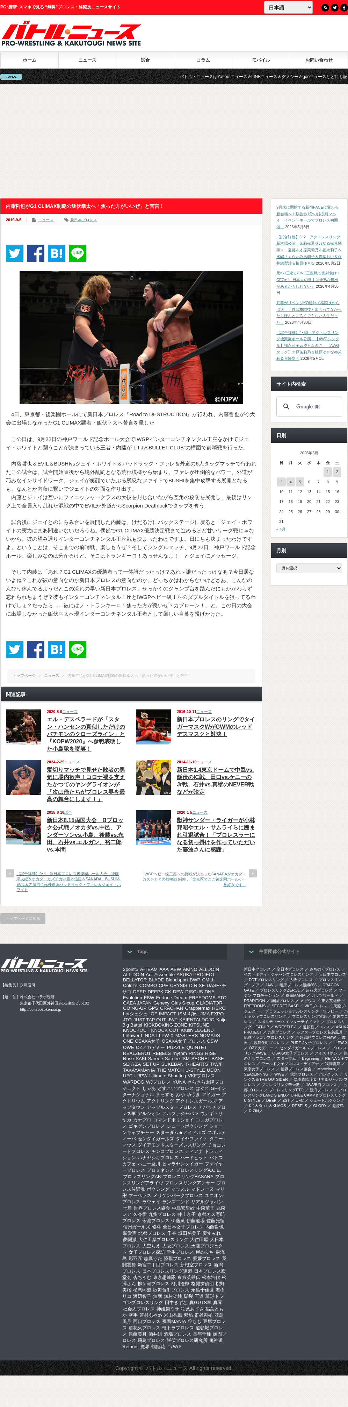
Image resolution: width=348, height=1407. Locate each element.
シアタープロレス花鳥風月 (320, 1032)
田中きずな (176, 1302)
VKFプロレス (201, 1075)
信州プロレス (301, 1074)
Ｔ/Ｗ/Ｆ (175, 1346)
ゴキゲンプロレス (147, 1126)
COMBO (148, 985)
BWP (195, 979)
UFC (127, 1075)
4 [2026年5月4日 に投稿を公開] (291, 482)
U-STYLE (195, 1070)
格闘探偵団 (202, 1283)
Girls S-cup (182, 1003)
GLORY (319, 1106)
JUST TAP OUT (149, 1019)
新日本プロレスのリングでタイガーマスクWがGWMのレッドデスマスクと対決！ (216, 726)
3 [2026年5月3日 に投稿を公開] (281, 482)
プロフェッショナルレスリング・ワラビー (301, 1011)
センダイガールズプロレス (303, 1048)
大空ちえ (151, 1245)
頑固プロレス (282, 1001)
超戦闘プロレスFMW (318, 1037)
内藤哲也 (214, 1227)
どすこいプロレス (176, 1088)
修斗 (156, 1227)
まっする (165, 1094)
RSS (325, 8)
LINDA (147, 1035)
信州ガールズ (136, 1227)
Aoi (149, 974)
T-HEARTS (196, 1064)
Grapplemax (197, 1008)
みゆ (180, 1094)
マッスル (180, 1189)
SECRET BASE (207, 1058)
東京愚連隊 (164, 1277)
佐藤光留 (215, 1220)
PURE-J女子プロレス (308, 1043)
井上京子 (186, 1214)
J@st (193, 1013)
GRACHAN (171, 1008)
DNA (210, 991)
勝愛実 (130, 1233)
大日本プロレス (332, 974)
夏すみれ (212, 1233)
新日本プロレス (83, 220)
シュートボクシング (187, 1126)
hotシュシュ (135, 1013)
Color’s (130, 985)
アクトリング (160, 1101)
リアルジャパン (207, 1201)
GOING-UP (134, 1008)
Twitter (335, 8)
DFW (178, 991)
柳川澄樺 (180, 1283)
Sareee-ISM (177, 1058)
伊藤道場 (196, 1220)
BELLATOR (135, 979)
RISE (210, 1053)
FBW (149, 997)
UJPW (140, 1075)
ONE (128, 1041)
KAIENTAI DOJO (196, 1019)
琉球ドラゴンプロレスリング (269, 1037)
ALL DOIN (133, 974)
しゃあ (149, 1088)
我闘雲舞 (332, 1064)
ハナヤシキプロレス (158, 1157)
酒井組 (155, 1334)
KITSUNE (199, 1025)
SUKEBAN (172, 1064)
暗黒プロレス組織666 (298, 985)
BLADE (156, 979)
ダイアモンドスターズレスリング (172, 1145)
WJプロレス (158, 1082)
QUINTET (197, 1047)
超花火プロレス (144, 1327)
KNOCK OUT (165, 1030)
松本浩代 (211, 1277)
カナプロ (142, 1119)
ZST (286, 1100)
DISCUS (194, 991)
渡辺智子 (142, 1296)
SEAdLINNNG (256, 1074)
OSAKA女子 (147, 1041)
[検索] (308, 406)
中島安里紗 (183, 1208)
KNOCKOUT (136, 1030)
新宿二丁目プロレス (158, 1264)
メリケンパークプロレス (178, 1195)
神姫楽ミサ (168, 1308)
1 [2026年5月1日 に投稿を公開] (328, 472)
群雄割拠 (204, 1315)
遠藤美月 (138, 1334)
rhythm (180, 1053)
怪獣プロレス (177, 1258)
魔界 (145, 1346)
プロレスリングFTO (286, 1090)
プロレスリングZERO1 (280, 990)
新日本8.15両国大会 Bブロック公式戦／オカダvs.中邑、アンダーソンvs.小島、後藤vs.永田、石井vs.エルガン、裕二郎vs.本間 (85, 835)
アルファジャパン (180, 1113)
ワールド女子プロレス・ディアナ (290, 1064)
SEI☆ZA (132, 1064)
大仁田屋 (199, 1239)
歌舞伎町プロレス (171, 1290)
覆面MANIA (174, 1321)
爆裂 (188, 1296)
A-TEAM (149, 969)
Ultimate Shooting (167, 1075)
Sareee (155, 1058)
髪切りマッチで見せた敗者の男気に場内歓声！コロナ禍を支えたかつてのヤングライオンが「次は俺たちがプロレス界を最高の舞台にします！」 (86, 784)
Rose (128, 1058)
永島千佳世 (202, 1290)
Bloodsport (177, 979)
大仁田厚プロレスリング (163, 1239)
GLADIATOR (209, 1003)
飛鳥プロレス (151, 1340)
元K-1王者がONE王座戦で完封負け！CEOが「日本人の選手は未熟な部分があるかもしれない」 (308, 279)
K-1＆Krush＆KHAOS (267, 1106)
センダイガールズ (156, 1138)
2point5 (130, 969)
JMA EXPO (212, 1013)
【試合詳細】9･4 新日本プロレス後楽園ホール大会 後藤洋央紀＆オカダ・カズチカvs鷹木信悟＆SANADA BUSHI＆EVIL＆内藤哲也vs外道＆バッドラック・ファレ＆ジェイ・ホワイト (68, 882)
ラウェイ (151, 1201)
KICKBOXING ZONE (165, 1025)
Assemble (164, 974)
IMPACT (167, 1013)
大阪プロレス (175, 1245)
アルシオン (149, 1113)
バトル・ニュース (167, 1368)
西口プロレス (146, 1321)
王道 (199, 1296)
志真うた (153, 1258)
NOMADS (210, 1035)
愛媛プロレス (206, 1258)
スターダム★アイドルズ (181, 1132)
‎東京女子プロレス (259, 1069)
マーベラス (140, 1195)
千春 (171, 1233)
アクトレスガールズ (196, 1101)
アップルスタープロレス (172, 1107)
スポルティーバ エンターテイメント (289, 1022)
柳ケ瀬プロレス (153, 1283)
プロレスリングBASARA (188, 1176)
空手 (133, 1315)
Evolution (132, 997)
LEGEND (204, 1030)
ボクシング (158, 1189)
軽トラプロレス (178, 1327)
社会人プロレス (139, 1308)
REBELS (161, 1053)
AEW (176, 969)
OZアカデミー (150, 1047)
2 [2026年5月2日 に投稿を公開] (337, 472)
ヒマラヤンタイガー (182, 1164)
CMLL (208, 979)
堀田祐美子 (189, 1233)
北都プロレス (152, 1233)
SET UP (151, 1064)
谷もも (194, 1321)
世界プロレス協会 (152, 1208)
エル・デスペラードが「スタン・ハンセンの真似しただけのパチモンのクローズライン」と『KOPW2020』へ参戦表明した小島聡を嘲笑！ (86, 734)
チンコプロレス (167, 1151)
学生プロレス (180, 1252)
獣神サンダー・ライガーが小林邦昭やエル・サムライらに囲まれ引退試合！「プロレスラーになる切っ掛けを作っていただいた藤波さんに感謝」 (216, 835)
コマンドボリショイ (173, 1119)
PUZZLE (175, 1047)
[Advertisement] (174, 141)
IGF (153, 1013)
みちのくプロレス (325, 969)
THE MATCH (170, 1070)
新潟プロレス (321, 1090)
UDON (213, 1070)
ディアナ (194, 1151)
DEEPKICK (159, 991)
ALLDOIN (209, 969)
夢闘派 (130, 1239)
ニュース (87, 60)
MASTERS (186, 1035)
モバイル (261, 60)
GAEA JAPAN (137, 1003)
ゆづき (193, 1094)
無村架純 (173, 1296)
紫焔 (188, 1315)
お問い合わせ (319, 60)
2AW (269, 985)
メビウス (308, 1001)
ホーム (29, 60)
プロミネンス (160, 1170)
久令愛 (140, 1214)
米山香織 (173, 1315)
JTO (127, 1019)
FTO (221, 997)
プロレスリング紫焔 (309, 1016)
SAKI (141, 1058)
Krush (187, 1030)
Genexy (161, 1003)
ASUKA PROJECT (195, 974)
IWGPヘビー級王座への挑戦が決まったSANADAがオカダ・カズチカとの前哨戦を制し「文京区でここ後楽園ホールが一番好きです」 (194, 879)
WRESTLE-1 (286, 1027)
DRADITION (254, 1001)
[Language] (288, 7)
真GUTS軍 (200, 1302)
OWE (128, 1047)
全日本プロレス (290, 969)
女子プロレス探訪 (147, 1252)
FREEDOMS (202, 997)
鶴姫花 (158, 1346)
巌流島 (338, 1106)
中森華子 (205, 1208)
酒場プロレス (177, 1334)
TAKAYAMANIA (139, 1070)
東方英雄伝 (188, 1277)
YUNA (179, 1082)
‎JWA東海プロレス (321, 1085)
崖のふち (205, 1252)
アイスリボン (326, 1053)
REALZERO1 (137, 1053)
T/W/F (216, 1064)
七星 (127, 1208)
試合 (145, 60)
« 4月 (280, 529)
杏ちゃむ (142, 1277)
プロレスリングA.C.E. (198, 1170)
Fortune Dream (172, 997)
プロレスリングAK (142, 1176)
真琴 (217, 1302)
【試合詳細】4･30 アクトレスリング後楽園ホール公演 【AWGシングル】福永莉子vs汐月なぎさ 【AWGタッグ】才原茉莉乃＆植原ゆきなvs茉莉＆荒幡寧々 (309, 345)
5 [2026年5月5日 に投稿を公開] (300, 482)
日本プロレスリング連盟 (167, 1271)
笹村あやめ (150, 1315)
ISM (182, 1013)
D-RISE (197, 985)
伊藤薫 (178, 1220)
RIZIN (254, 1111)
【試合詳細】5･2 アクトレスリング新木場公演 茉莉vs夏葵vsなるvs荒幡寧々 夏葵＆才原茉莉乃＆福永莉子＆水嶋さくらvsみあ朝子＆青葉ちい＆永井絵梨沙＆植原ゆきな (309, 250)
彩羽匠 (135, 1258)
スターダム (286, 1058)
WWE (279, 1074)
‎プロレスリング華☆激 (280, 1085)
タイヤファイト (192, 1138)
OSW (212, 1041)
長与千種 (202, 1334)
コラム (203, 60)
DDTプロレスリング (266, 980)
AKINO (190, 969)
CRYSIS (178, 985)
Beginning (310, 1058)
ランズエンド (175, 1201)
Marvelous (326, 1069)
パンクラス (328, 1074)
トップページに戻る (23, 918)
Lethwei (131, 1035)
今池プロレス (155, 1220)
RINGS (196, 1053)
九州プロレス (162, 1214)
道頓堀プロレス (316, 1027)
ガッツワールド (324, 995)
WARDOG (133, 1082)
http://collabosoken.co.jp (40, 1009)
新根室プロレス (196, 1264)
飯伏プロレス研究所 (187, 1340)
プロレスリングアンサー (190, 1182)
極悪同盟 (142, 1290)
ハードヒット (194, 1157)
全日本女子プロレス (183, 1227)
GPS (153, 1008)
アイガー (211, 1094)
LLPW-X (164, 1035)
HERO (219, 1008)
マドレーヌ (202, 1189)
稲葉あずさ (192, 1308)
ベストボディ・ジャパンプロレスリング (278, 974)
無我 (157, 1296)
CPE (163, 985)
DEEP (139, 991)
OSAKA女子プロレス (183, 1041)
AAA (164, 969)
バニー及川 (149, 1164)
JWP (172, 1019)
